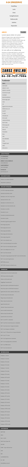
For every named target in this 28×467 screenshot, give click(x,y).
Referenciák (14, 19)
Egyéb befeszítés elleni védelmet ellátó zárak (10, 291)
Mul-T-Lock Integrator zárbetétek (7, 329)
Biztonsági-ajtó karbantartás (7, 234)
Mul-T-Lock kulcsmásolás (6, 252)
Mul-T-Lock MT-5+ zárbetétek (7, 319)
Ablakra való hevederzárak (6, 279)
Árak (14, 12)
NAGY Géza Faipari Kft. (5, 441)
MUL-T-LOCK (3, 438)
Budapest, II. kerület (5, 358)
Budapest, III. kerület (5, 361)
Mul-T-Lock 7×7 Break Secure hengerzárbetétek (11, 332)
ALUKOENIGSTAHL (5, 457)
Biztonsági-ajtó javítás (5, 224)
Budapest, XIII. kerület (5, 393)
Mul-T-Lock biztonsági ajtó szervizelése (9, 243)
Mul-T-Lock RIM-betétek (6, 344)
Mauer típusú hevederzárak (6, 301)
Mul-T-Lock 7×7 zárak (5, 335)
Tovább (23, 32)
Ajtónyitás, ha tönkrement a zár (7, 202)
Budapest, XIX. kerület (5, 411)
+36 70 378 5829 (4, 167)
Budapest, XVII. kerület (5, 405)
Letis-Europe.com (4, 171)
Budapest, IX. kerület (5, 380)
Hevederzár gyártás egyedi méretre (8, 221)
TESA (2, 450)
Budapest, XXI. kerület (5, 418)
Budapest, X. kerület (5, 383)
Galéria (14, 22)
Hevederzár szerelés (5, 209)
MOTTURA (3, 432)
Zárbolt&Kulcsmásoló (5, 463)
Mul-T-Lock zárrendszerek (6, 347)
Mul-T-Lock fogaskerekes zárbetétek (8, 338)
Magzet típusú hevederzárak (7, 298)
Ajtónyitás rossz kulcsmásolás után (8, 206)
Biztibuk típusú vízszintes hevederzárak (9, 273)
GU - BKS (2, 460)
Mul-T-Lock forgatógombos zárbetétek (9, 341)
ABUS (2, 435)
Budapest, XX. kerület (5, 414)
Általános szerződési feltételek (7, 179)
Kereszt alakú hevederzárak (6, 310)
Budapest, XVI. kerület (5, 402)
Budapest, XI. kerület (5, 386)
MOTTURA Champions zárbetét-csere (8, 265)
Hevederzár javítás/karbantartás (7, 215)
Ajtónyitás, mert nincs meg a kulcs (8, 196)
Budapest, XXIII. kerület (5, 424)
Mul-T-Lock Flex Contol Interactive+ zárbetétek (10, 322)
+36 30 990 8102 (4, 163)
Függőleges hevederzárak (6, 282)
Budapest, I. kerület (5, 355)
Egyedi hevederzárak (5, 304)
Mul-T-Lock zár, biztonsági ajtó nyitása (9, 246)
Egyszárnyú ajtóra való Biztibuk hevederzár (10, 285)
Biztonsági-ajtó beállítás (6, 230)
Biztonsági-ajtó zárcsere (6, 227)
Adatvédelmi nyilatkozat (6, 182)
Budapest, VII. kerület (5, 374)
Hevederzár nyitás (4, 218)
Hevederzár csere (4, 212)
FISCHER (2, 444)
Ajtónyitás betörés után (5, 199)
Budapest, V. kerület (5, 368)
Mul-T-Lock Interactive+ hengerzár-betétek (9, 326)
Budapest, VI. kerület (5, 371)
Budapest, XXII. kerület (5, 421)
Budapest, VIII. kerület (5, 377)
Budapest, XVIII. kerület (5, 408)
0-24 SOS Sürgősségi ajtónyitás (7, 190)
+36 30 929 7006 (4, 158)
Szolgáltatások (14, 16)
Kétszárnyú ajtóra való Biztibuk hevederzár (10, 288)
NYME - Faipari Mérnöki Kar (6, 447)
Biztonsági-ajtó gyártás (5, 237)
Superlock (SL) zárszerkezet (6, 316)
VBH (2, 453)
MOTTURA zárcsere (5, 262)
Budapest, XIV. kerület (5, 396)
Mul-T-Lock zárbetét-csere (6, 240)
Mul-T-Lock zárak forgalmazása (7, 259)
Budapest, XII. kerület (5, 390)
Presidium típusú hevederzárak (7, 294)
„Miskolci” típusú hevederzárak (7, 307)
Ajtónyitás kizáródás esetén (6, 193)
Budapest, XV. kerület (5, 399)
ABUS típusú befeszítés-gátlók (7, 276)
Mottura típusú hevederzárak (7, 313)
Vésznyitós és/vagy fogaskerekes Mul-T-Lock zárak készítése (13, 255)
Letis (14, 9)
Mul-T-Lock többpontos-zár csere (7, 249)
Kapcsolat (14, 26)
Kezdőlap (14, 6)
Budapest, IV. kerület (5, 365)
